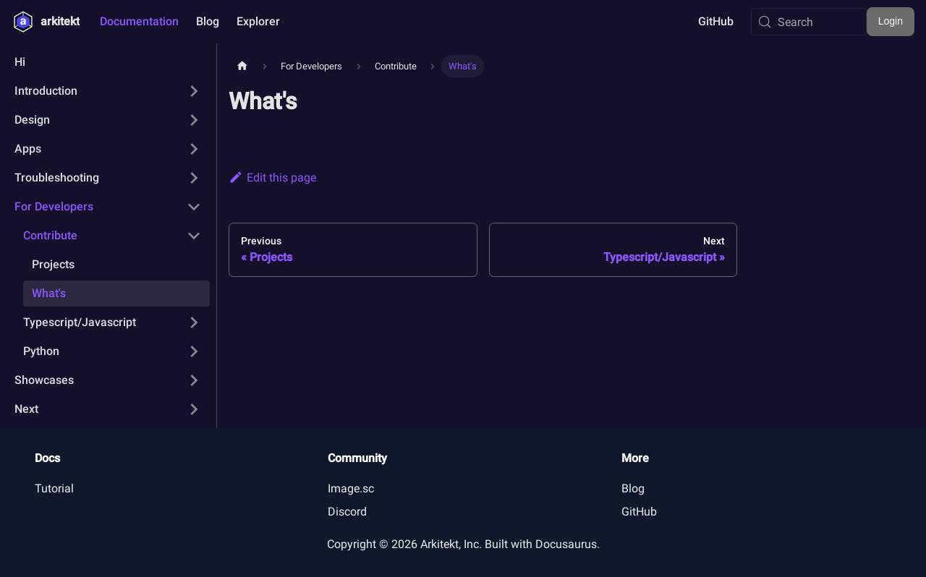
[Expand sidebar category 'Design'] (194, 120)
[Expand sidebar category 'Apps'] (194, 149)
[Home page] (242, 66)
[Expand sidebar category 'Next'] (194, 409)
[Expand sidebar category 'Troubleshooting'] (194, 178)
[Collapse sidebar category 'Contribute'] (194, 236)
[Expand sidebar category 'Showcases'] (194, 380)
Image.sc (351, 488)
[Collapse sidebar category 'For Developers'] (194, 207)
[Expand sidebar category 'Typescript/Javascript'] (194, 322)
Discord (347, 511)
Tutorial (54, 488)
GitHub (716, 21)
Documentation (139, 21)
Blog (207, 21)
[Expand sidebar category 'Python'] (194, 351)
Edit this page (272, 177)
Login (890, 21)
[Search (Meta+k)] (809, 21)
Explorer (258, 21)
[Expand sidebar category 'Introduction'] (194, 91)
